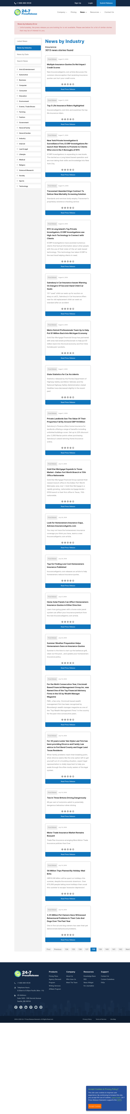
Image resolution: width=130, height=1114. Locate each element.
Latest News (22, 41)
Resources (89, 972)
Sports (21, 181)
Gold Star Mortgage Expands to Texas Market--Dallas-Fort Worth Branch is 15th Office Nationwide (66, 472)
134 (66, 949)
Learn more (116, 1097)
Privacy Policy (87, 1019)
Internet (22, 144)
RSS (85, 979)
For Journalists (89, 986)
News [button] (82, 12)
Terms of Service (101, 1019)
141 (113, 949)
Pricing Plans (53, 976)
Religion (22, 165)
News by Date (23, 54)
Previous (57, 949)
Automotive (23, 75)
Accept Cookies (95, 1106)
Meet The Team (71, 982)
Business (22, 80)
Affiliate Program (55, 989)
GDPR (119, 1100)
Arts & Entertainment (27, 69)
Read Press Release (68, 89)
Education (23, 96)
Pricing (73, 12)
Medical (22, 160)
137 (86, 949)
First (48, 949)
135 (73, 949)
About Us (69, 976)
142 (120, 949)
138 (93, 949)
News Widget (88, 982)
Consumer (23, 91)
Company (70, 972)
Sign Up (78, 3)
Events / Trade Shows (27, 106)
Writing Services (55, 986)
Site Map (113, 1019)
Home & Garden (25, 133)
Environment (24, 101)
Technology (23, 186)
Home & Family (24, 128)
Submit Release (106, 3)
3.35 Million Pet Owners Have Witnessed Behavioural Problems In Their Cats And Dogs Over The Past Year (66, 918)
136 (80, 949)
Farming (22, 112)
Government (24, 122)
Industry (22, 138)
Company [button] (61, 12)
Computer (23, 85)
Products (53, 972)
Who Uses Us (71, 979)
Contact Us (109, 12)
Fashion (22, 117)
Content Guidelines (107, 979)
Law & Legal (23, 149)
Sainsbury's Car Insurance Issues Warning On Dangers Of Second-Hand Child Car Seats (67, 286)
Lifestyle (22, 154)
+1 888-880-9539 (22, 3)
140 (107, 949)
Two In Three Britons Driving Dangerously (66, 798)
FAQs (103, 982)
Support (105, 972)
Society (22, 176)
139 (100, 949)
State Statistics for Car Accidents (63, 374)
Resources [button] (94, 12)
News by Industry (24, 48)
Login (90, 3)
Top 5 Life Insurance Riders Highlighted (65, 106)
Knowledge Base (90, 976)
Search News (22, 61)
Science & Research (26, 170)
